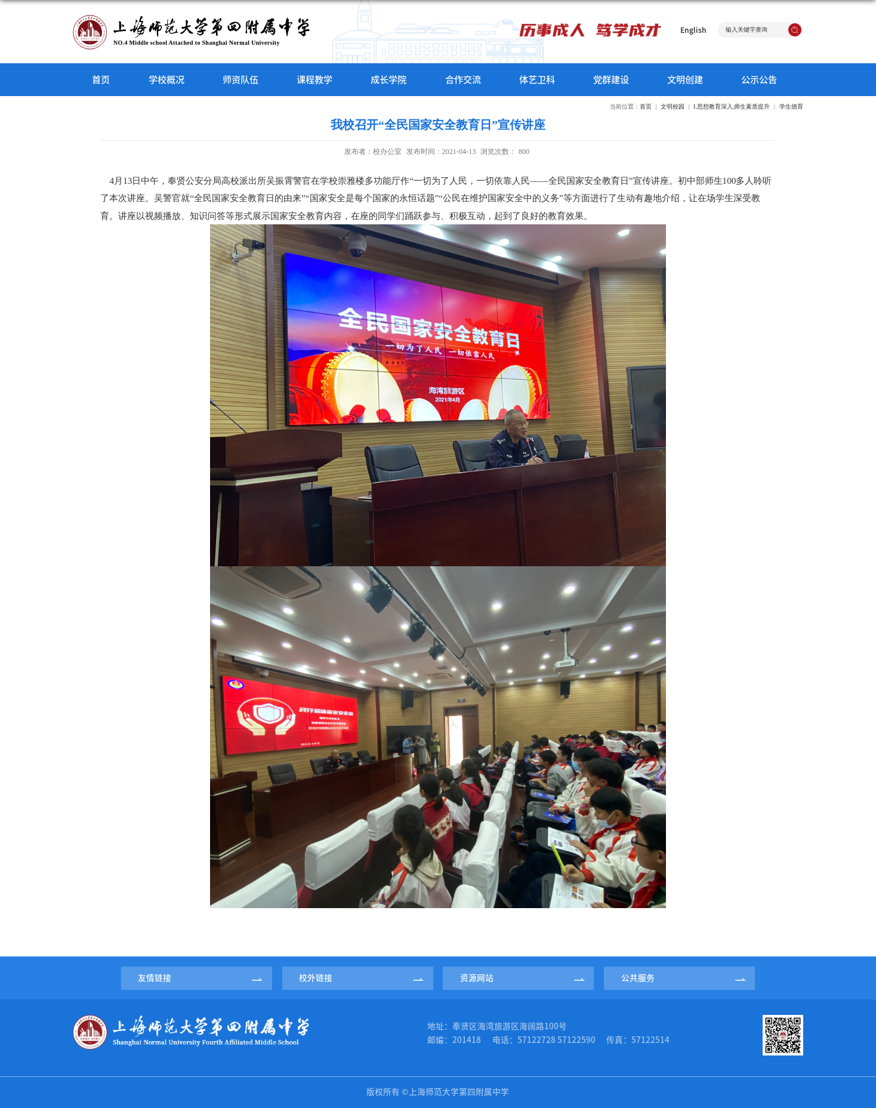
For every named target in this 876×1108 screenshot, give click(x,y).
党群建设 (611, 79)
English (693, 29)
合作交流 (463, 79)
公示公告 (759, 79)
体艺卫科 (537, 79)
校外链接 (315, 978)
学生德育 (791, 106)
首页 (101, 79)
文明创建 (685, 79)
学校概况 (166, 79)
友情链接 (154, 978)
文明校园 (672, 106)
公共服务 (638, 978)
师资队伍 (240, 79)
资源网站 (476, 978)
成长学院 (388, 79)
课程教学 (314, 79)
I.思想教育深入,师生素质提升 (731, 106)
